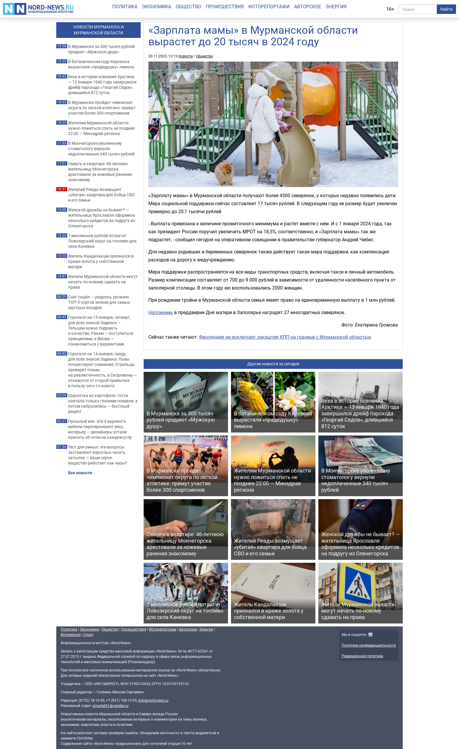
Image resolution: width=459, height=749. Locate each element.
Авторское (307, 6)
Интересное (71, 634)
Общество (188, 6)
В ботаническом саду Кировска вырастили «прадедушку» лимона (101, 64)
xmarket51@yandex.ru (110, 705)
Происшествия (225, 6)
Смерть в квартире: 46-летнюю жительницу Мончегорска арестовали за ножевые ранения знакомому (100, 171)
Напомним (160, 312)
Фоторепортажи (269, 6)
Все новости (80, 472)
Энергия (335, 6)
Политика (124, 6)
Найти (446, 9)
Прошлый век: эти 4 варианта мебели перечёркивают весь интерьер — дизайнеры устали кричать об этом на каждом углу (100, 429)
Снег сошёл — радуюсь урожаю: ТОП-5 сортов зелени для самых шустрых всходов (99, 302)
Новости (185, 56)
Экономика (156, 6)
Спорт (88, 634)
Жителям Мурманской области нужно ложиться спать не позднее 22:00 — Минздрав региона (101, 128)
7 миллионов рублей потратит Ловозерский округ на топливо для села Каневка (102, 241)
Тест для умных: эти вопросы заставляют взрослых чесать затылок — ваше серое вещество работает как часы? (97, 455)
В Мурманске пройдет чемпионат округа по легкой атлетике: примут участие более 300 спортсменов (102, 108)
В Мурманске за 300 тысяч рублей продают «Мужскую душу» (101, 49)
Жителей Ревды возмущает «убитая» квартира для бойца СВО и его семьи (101, 195)
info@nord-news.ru (153, 700)
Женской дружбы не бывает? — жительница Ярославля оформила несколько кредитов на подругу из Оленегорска (101, 218)
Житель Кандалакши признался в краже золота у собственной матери (101, 261)
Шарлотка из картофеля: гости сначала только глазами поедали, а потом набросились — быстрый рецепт (103, 403)
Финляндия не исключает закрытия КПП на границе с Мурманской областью (285, 337)
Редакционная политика (362, 655)
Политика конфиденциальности (369, 645)
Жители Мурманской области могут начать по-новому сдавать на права (103, 282)
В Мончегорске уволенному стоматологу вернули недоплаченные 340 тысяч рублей (101, 149)
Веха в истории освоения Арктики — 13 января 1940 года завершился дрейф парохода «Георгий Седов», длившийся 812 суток (102, 84)
